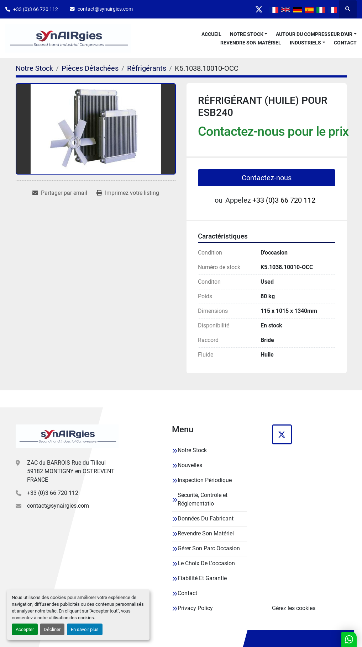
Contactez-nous (267, 177)
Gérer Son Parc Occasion (209, 548)
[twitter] (259, 9)
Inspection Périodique (205, 480)
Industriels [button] (305, 43)
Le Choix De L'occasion (206, 563)
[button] (249, 34)
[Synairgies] (67, 436)
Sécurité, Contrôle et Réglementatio (202, 499)
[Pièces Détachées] (90, 68)
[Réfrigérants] (146, 68)
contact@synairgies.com (105, 9)
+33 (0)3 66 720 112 (35, 9)
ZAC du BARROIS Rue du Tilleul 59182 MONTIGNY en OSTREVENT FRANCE (71, 471)
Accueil (211, 34)
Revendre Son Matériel (250, 43)
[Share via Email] (60, 193)
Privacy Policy (195, 608)
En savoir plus (85, 629)
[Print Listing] (128, 193)
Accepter (25, 629)
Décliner (52, 629)
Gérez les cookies (293, 608)
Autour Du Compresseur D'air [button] (314, 34)
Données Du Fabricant (206, 518)
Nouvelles (190, 465)
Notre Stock (246, 34)
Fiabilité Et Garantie (202, 578)
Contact (345, 43)
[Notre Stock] (34, 68)
